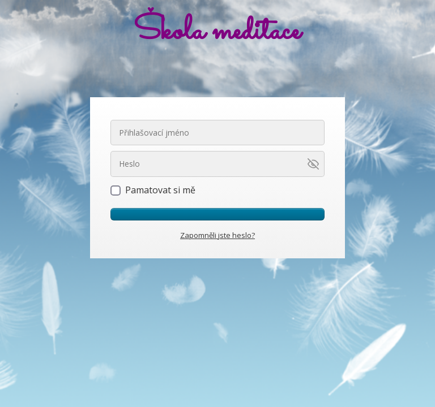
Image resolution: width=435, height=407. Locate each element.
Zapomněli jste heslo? (217, 235)
